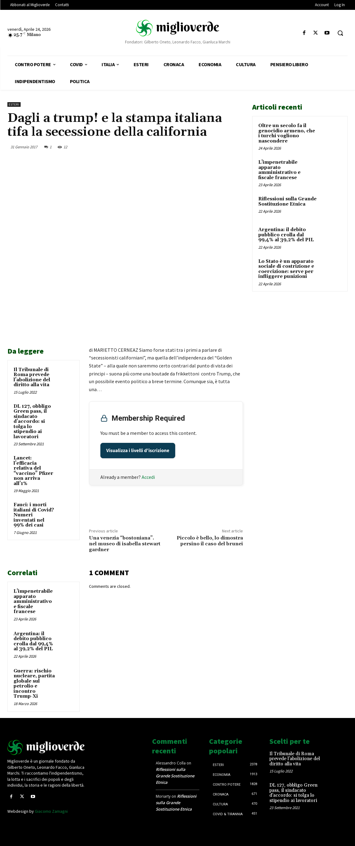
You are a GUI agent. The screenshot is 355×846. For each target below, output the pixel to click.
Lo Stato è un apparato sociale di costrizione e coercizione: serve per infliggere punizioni (286, 269)
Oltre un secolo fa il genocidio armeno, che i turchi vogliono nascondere (286, 133)
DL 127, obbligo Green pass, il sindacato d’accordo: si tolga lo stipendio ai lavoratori (32, 421)
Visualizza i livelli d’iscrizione (137, 450)
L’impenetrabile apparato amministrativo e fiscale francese (33, 601)
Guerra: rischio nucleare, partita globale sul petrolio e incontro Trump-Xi (34, 684)
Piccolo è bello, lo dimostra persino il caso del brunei (210, 541)
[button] (340, 33)
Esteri (14, 104)
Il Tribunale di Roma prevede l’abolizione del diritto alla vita (32, 377)
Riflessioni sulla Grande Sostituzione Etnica (287, 201)
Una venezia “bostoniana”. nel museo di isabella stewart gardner (124, 544)
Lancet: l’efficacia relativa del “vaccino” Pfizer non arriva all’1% (33, 471)
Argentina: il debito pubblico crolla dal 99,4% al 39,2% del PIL (33, 641)
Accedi (148, 477)
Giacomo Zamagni (51, 811)
